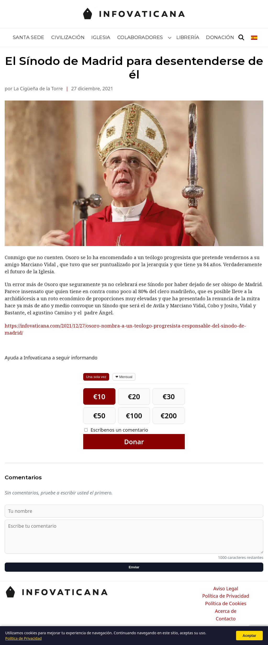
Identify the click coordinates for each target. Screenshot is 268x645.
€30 (169, 396)
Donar (134, 441)
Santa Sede (28, 37)
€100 (134, 415)
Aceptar (249, 635)
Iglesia (100, 37)
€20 (134, 396)
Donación (220, 37)
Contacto (226, 618)
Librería (187, 37)
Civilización (68, 37)
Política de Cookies (226, 603)
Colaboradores (140, 37)
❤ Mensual (123, 377)
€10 (99, 396)
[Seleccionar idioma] (254, 38)
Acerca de (225, 611)
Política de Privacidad (225, 596)
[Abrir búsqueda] (241, 37)
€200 (169, 415)
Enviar (134, 567)
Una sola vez (96, 377)
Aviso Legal (225, 588)
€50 (99, 415)
